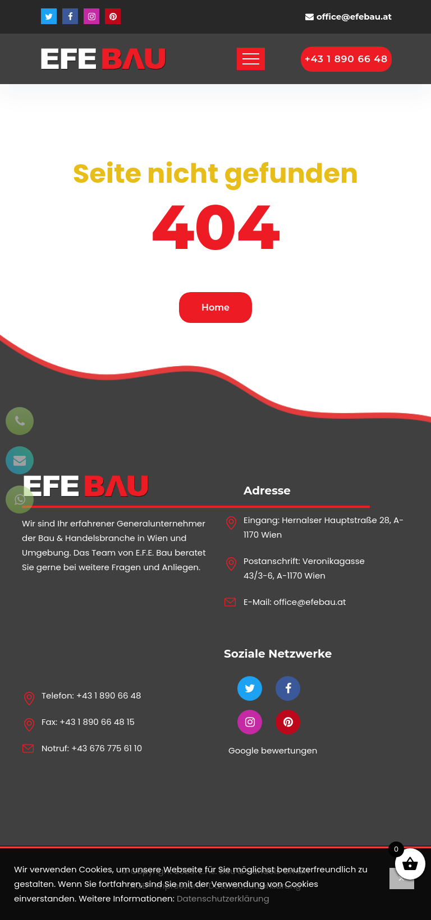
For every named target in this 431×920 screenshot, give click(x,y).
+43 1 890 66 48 (108, 695)
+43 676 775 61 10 (106, 748)
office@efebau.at (354, 16)
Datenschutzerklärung (223, 898)
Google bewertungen (272, 750)
